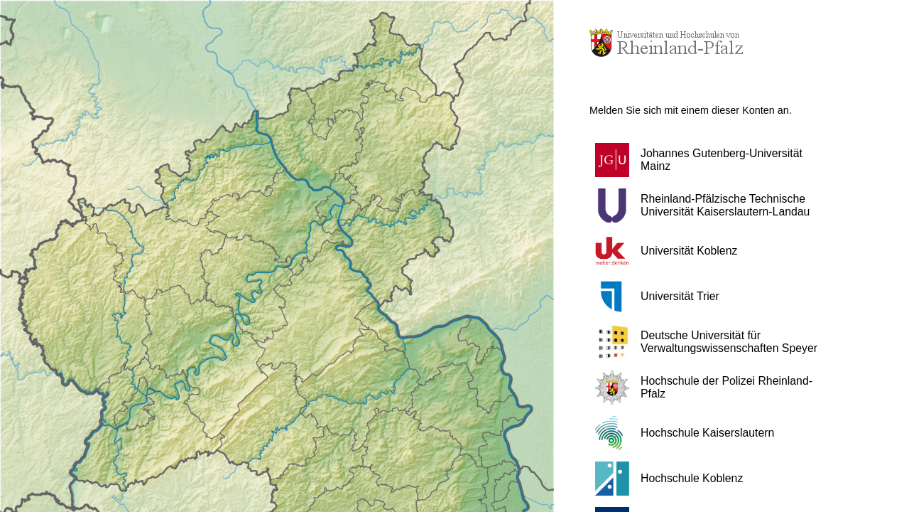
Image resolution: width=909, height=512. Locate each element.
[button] (713, 160)
